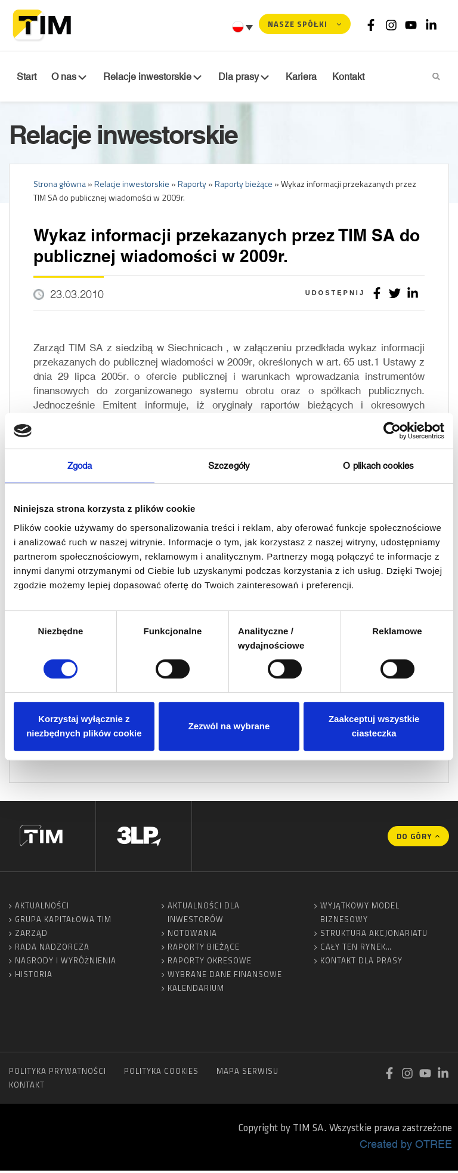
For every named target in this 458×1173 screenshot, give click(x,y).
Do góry (414, 839)
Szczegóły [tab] (229, 465)
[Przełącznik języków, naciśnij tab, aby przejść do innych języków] (244, 27)
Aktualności (42, 908)
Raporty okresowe (210, 963)
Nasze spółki (297, 24)
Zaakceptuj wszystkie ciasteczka (374, 726)
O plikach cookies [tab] (378, 465)
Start (25, 77)
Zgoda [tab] (79, 465)
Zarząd (31, 935)
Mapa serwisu (247, 1073)
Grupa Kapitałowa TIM (63, 922)
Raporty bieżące (204, 949)
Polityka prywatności (57, 1073)
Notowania (192, 935)
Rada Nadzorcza (52, 949)
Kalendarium (196, 990)
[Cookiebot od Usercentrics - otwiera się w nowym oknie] (392, 431)
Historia (33, 976)
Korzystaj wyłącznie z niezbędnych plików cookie (83, 726)
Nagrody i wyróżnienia (65, 963)
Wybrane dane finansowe (225, 976)
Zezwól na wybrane (229, 726)
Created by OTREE (406, 1146)
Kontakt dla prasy (361, 963)
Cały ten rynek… (356, 949)
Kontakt (27, 1087)
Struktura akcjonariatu (374, 935)
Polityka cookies (161, 1073)
